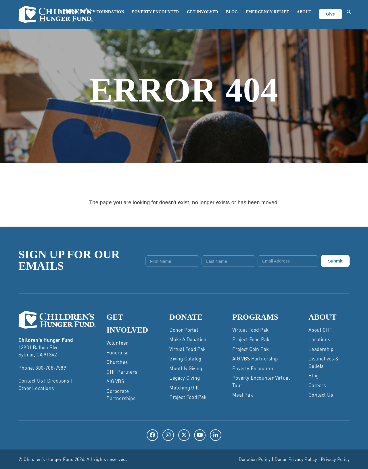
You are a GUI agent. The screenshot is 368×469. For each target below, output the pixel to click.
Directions (58, 380)
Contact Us (30, 380)
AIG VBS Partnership (255, 358)
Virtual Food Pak (187, 349)
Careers (317, 385)
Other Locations (36, 388)
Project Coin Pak (250, 349)
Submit (335, 260)
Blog (313, 375)
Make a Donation (187, 339)
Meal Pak (242, 394)
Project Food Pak (187, 397)
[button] (349, 14)
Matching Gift (184, 387)
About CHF (320, 330)
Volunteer (117, 342)
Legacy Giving (184, 378)
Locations (319, 339)
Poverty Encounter (253, 368)
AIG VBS (115, 381)
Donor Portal (183, 330)
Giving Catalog (185, 358)
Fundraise (117, 352)
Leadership (320, 349)
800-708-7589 (50, 367)
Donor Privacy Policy (296, 459)
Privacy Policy (335, 459)
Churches (117, 362)
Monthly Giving (185, 368)
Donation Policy (255, 459)
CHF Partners (121, 371)
